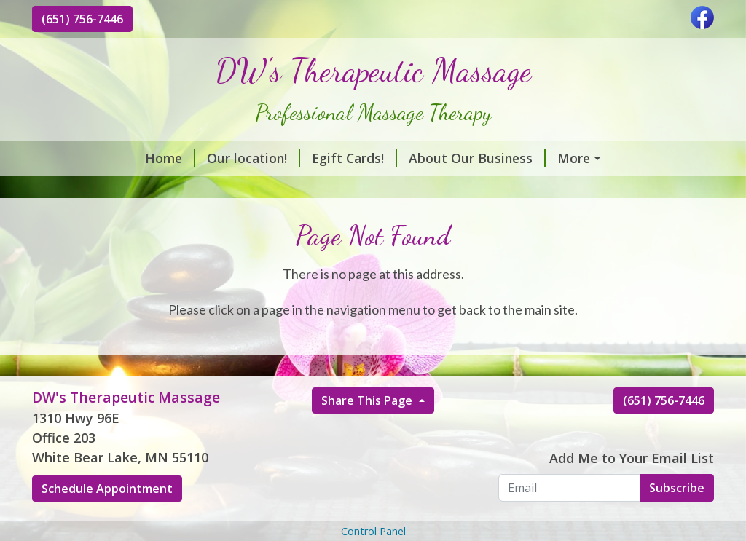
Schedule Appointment (107, 520)
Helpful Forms (612, 189)
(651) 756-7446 (82, 19)
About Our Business (375, 158)
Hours (313, 189)
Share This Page (368, 432)
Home (69, 158)
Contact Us (515, 189)
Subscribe (676, 518)
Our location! (152, 158)
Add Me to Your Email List (631, 488)
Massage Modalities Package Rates (160, 189)
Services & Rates (513, 158)
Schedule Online (406, 189)
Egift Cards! (253, 158)
